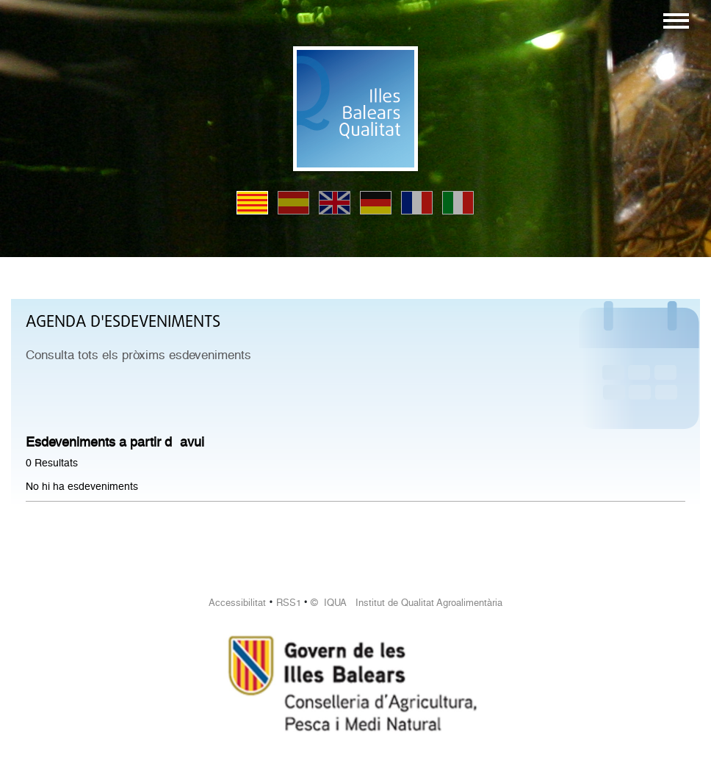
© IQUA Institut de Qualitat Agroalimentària (406, 602)
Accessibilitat (237, 602)
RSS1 (288, 602)
